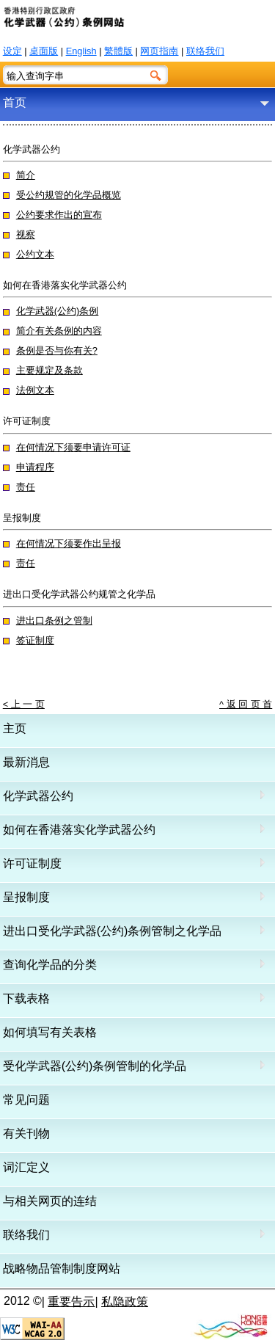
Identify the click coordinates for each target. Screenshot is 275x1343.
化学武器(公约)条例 (57, 310)
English (81, 51)
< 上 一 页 (24, 704)
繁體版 (118, 51)
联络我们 (205, 51)
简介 (25, 175)
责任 (25, 486)
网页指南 (159, 51)
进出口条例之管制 (54, 620)
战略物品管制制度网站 (61, 1268)
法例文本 (35, 390)
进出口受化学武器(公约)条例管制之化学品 (112, 931)
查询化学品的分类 (50, 964)
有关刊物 (26, 1133)
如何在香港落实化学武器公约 (79, 829)
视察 (25, 234)
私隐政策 (124, 1301)
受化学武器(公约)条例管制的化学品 (95, 1066)
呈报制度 (26, 897)
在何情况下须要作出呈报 (68, 543)
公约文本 (35, 254)
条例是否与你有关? (57, 350)
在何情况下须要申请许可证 (73, 447)
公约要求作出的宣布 (59, 214)
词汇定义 (26, 1167)
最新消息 (26, 762)
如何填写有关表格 (50, 1032)
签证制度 (35, 640)
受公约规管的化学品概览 (68, 194)
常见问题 (26, 1099)
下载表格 (26, 998)
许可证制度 (32, 863)
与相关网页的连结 (50, 1201)
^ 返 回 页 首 (245, 704)
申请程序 (35, 467)
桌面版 (43, 51)
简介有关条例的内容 (59, 330)
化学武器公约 (38, 796)
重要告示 (71, 1301)
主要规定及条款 (49, 370)
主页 (14, 728)
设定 (12, 51)
